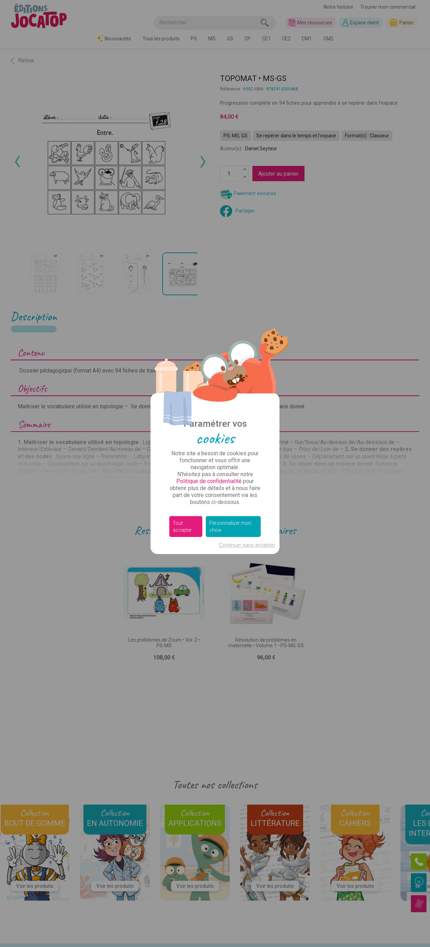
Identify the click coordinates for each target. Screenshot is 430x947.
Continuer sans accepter (247, 545)
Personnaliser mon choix (230, 526)
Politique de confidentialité (209, 481)
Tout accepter (182, 526)
